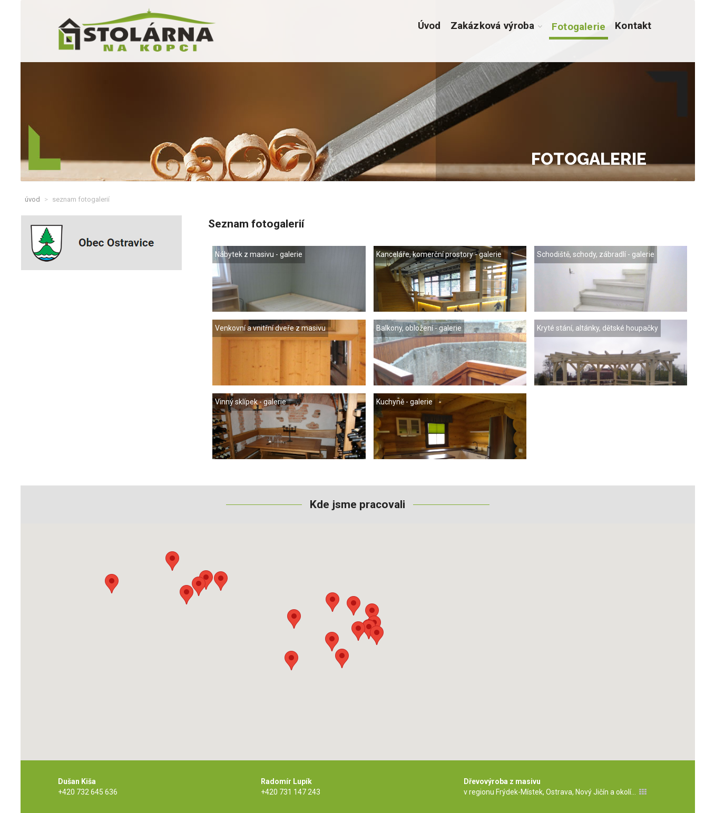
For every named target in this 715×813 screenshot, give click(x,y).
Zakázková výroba (496, 25)
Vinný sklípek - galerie (250, 402)
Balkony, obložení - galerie (419, 328)
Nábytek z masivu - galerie (258, 254)
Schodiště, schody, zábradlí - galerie (595, 254)
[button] (112, 583)
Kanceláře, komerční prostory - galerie (439, 254)
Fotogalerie (578, 27)
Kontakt (633, 25)
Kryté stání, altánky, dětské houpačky (597, 328)
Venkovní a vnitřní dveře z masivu (270, 328)
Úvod (429, 25)
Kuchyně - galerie (404, 402)
